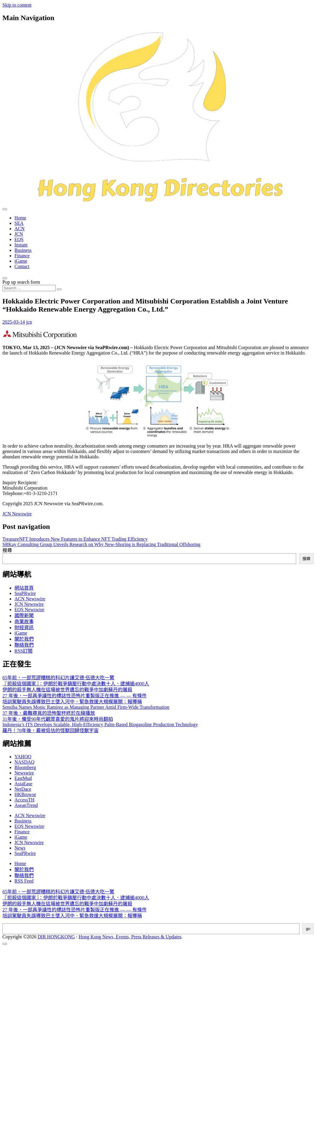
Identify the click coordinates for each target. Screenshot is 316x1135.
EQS (18, 239)
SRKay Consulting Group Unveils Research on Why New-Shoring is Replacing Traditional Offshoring (101, 544)
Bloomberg (25, 767)
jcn (29, 322)
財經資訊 (24, 627)
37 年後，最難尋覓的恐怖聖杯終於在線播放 (48, 713)
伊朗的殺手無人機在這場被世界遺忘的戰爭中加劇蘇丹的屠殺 (67, 689)
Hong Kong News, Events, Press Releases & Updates (130, 936)
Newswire (24, 772)
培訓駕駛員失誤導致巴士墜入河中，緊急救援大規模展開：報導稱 (72, 701)
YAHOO (22, 756)
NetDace (22, 789)
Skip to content (17, 5)
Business (23, 250)
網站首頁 (24, 587)
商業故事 (24, 621)
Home (20, 217)
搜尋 (7, 550)
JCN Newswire (17, 513)
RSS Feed (24, 880)
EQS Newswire (29, 609)
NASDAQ (24, 762)
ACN (19, 228)
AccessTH (24, 799)
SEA (18, 223)
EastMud (23, 778)
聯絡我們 (24, 644)
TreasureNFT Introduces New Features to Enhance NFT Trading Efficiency (75, 539)
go (308, 928)
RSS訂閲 (23, 651)
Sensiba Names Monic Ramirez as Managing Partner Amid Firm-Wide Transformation (85, 707)
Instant (21, 244)
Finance (22, 255)
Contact (21, 266)
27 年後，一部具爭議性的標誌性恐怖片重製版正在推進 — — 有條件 (74, 695)
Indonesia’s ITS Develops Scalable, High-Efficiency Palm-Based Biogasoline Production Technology (100, 724)
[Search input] (29, 288)
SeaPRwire (25, 593)
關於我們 (24, 638)
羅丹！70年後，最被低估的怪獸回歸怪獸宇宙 (50, 730)
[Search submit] (59, 289)
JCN (18, 234)
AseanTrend (26, 805)
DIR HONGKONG (56, 936)
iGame (20, 261)
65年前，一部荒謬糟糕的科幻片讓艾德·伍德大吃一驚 (58, 677)
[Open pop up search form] (4, 278)
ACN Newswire (29, 598)
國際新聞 (24, 615)
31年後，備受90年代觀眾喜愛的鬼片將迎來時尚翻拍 (57, 719)
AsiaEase (23, 783)
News (19, 847)
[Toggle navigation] (4, 209)
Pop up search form (21, 282)
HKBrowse (25, 794)
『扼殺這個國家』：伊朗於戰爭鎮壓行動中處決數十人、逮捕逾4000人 (75, 683)
